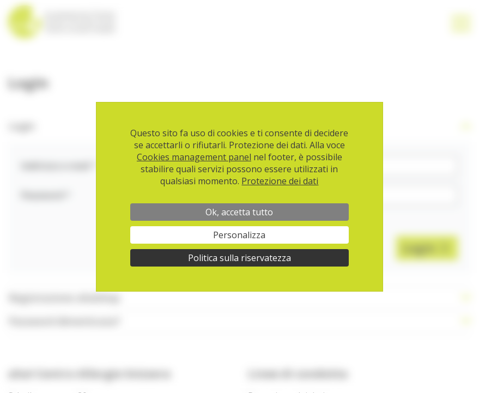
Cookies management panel (194, 157)
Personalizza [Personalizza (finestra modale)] (239, 235)
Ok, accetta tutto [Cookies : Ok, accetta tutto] (239, 212)
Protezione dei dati (279, 181)
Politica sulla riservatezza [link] (239, 258)
